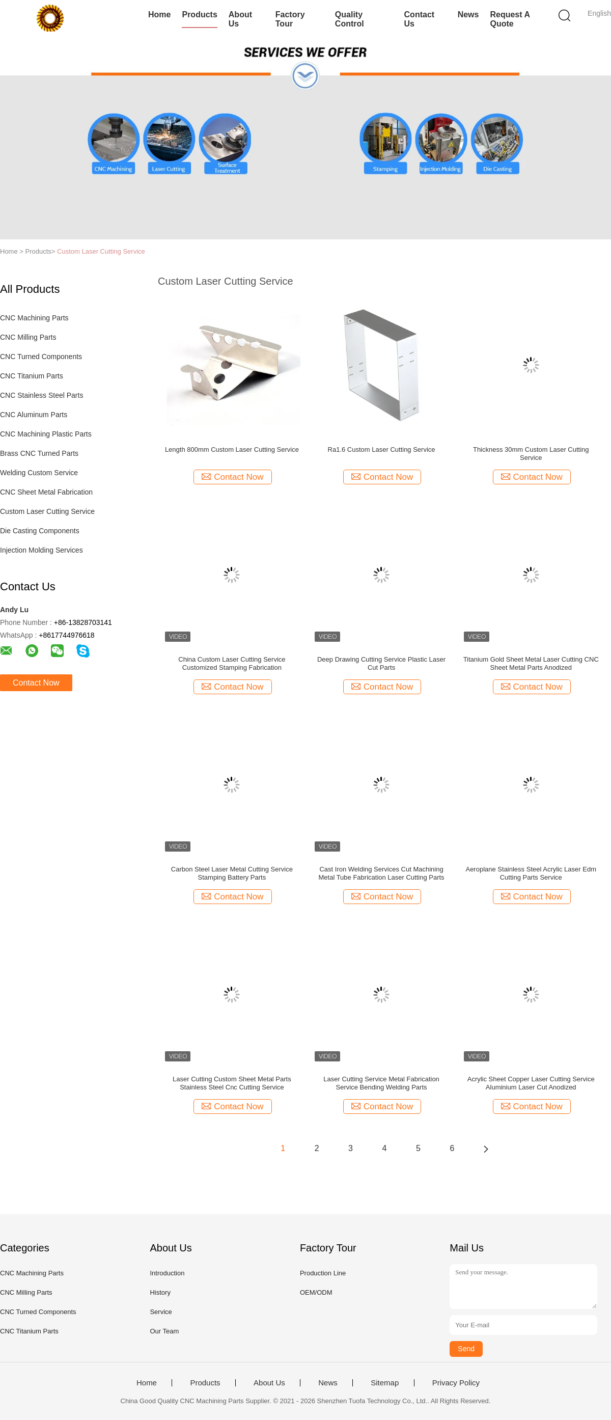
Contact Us (419, 19)
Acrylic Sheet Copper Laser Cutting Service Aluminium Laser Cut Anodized (531, 1083)
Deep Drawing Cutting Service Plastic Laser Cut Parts (381, 663)
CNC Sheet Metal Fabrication (46, 492)
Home (159, 14)
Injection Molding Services (41, 550)
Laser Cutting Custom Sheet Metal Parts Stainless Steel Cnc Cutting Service (232, 1083)
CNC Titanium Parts (31, 376)
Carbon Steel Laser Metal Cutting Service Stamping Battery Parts (232, 873)
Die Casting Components (39, 531)
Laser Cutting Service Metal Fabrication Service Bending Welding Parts (381, 1083)
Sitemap (385, 1382)
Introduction (167, 1273)
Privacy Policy (456, 1382)
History (160, 1292)
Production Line (323, 1273)
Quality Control (349, 19)
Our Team (164, 1331)
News (468, 14)
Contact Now (36, 682)
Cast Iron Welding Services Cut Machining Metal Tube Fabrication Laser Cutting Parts (382, 873)
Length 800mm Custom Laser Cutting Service (232, 449)
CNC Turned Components (41, 356)
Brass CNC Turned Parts (39, 453)
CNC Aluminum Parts (33, 415)
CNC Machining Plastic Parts (46, 434)
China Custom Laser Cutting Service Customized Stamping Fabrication (231, 663)
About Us (240, 19)
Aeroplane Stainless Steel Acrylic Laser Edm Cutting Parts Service (530, 873)
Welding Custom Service (39, 473)
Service (161, 1312)
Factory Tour (290, 19)
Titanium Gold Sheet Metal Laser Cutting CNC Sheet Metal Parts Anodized (531, 663)
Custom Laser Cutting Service (101, 251)
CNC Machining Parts (34, 318)
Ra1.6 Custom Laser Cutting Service (381, 449)
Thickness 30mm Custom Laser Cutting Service (531, 453)
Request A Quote (510, 19)
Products (199, 14)
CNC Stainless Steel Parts (41, 395)
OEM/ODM (316, 1292)
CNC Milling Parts (28, 337)
